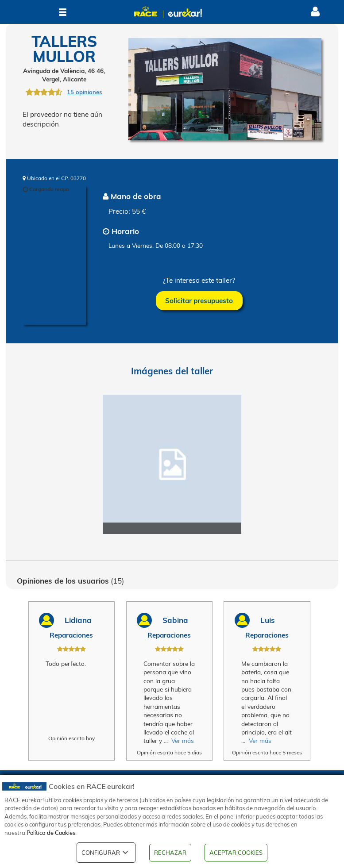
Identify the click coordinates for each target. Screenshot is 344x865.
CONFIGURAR (106, 852)
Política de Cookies (51, 832)
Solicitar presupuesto (199, 300)
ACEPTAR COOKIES (236, 852)
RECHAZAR (170, 852)
